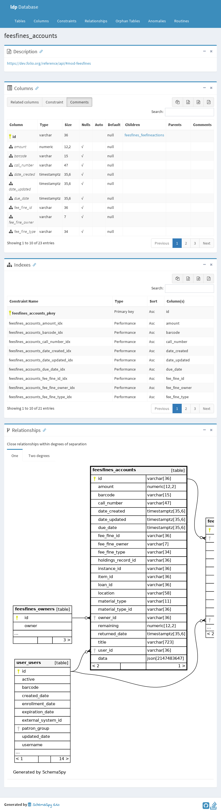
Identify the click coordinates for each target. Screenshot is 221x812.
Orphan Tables (128, 20)
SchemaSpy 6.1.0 (43, 805)
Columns (41, 20)
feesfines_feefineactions (144, 134)
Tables (22, 20)
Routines (181, 20)
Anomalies (157, 20)
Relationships (96, 20)
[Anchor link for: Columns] (35, 87)
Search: (182, 112)
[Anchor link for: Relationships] (43, 429)
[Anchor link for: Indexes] (33, 264)
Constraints (66, 20)
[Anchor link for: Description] (39, 51)
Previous (162, 243)
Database (24, 7)
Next (206, 243)
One (14, 455)
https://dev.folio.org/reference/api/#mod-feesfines (49, 63)
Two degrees (39, 455)
